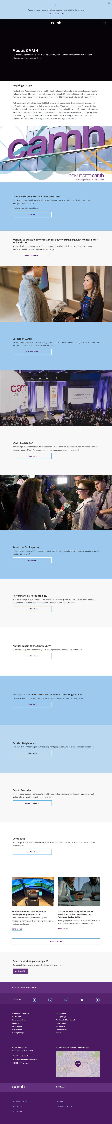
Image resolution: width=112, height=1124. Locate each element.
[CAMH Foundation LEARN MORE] (32, 456)
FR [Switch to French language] (71, 1106)
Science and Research (20, 1020)
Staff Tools (60, 1087)
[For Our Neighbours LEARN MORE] (32, 753)
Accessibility (17, 1111)
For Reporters (61, 1026)
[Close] (109, 3)
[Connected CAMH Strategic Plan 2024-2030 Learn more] (32, 214)
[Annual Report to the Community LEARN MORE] (32, 656)
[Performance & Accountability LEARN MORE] (32, 609)
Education (16, 1023)
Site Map (60, 1101)
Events (58, 1033)
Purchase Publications (64, 1020)
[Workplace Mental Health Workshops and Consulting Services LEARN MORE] (32, 704)
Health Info (16, 1017)
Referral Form (61, 1023)
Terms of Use (18, 1106)
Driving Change (18, 1033)
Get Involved (17, 1030)
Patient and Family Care (21, 1013)
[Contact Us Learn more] (32, 852)
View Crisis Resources (56, 13)
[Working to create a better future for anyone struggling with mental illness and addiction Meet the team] (31, 255)
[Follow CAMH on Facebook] (35, 1000)
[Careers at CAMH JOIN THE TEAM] (32, 352)
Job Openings (61, 1017)
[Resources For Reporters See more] (32, 560)
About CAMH (61, 1013)
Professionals (17, 1026)
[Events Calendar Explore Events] (32, 803)
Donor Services (61, 1030)
